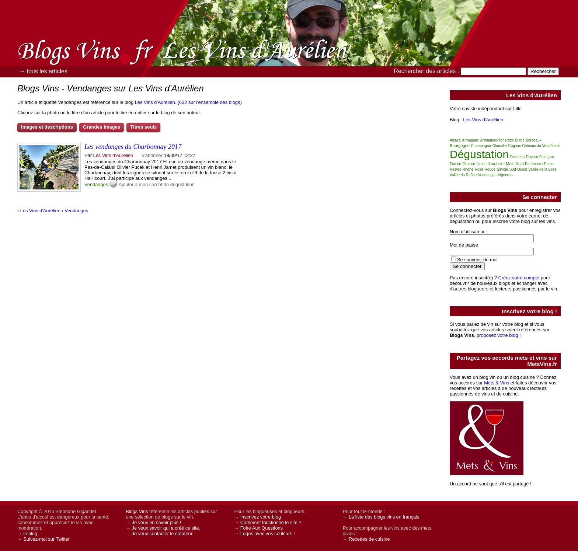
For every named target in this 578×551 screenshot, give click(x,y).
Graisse (469, 164)
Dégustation (479, 154)
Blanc (519, 140)
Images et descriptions (47, 127)
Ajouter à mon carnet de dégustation (157, 184)
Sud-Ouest (518, 169)
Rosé (479, 169)
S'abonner (152, 155)
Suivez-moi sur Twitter (46, 539)
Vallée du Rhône (463, 175)
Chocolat (499, 146)
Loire (501, 164)
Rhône (468, 169)
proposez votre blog (497, 335)
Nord (520, 164)
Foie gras (547, 157)
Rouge (490, 169)
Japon (482, 164)
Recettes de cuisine (369, 539)
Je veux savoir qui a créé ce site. (166, 528)
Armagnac (470, 140)
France (455, 164)
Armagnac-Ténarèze (497, 140)
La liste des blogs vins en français (384, 517)
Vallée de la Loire (542, 169)
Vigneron (505, 175)
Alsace (455, 140)
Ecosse (532, 157)
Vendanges (96, 184)
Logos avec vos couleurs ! (267, 533)
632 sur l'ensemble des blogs (209, 102)
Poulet (549, 164)
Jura (491, 164)
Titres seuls (143, 127)
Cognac (514, 146)
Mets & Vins (496, 383)
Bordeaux (534, 140)
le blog (30, 533)
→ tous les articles (43, 71)
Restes (455, 169)
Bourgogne (460, 145)
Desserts (517, 157)
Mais (510, 163)
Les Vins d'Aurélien (155, 102)
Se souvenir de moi (477, 259)
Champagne (481, 146)
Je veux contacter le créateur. (163, 533)
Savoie (502, 169)
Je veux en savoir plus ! (156, 522)
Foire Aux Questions (261, 528)
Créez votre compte (519, 277)
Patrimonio (534, 164)
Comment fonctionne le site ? (271, 522)
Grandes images (101, 127)
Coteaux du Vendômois (541, 146)
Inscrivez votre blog (260, 517)
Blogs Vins (137, 511)
